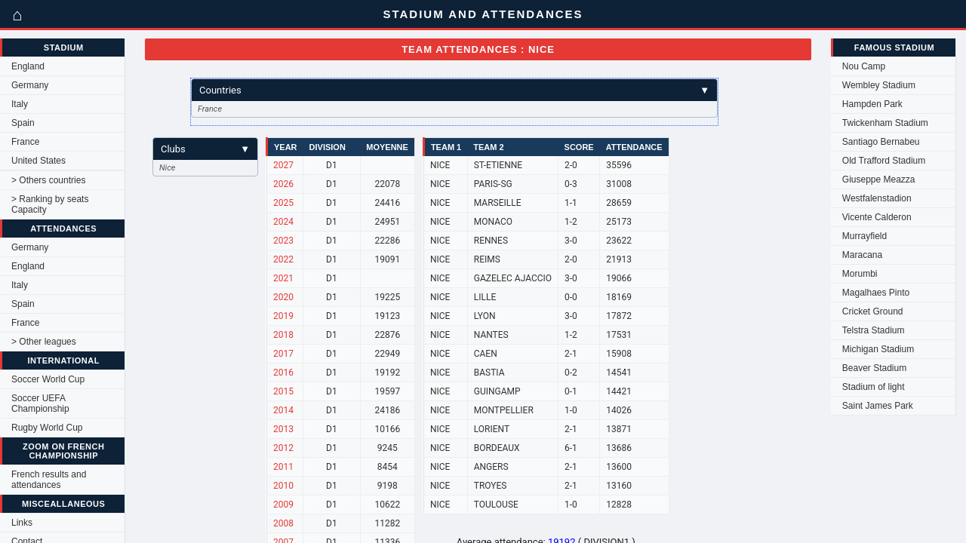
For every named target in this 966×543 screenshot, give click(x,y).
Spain (23, 123)
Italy (19, 104)
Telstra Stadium (873, 330)
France (25, 142)
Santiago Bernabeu (881, 142)
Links (21, 522)
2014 (283, 410)
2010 (283, 485)
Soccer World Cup (48, 379)
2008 (283, 523)
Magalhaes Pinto (875, 292)
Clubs (205, 149)
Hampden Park (872, 104)
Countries (454, 90)
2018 (283, 335)
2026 (283, 184)
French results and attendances (48, 479)
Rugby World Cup (47, 427)
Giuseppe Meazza (878, 179)
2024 (283, 221)
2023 (283, 240)
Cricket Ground (872, 311)
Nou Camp (863, 66)
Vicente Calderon (877, 217)
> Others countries (48, 180)
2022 (283, 259)
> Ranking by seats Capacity (49, 204)
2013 (283, 429)
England (28, 66)
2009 (283, 504)
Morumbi (860, 273)
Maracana (862, 255)
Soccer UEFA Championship (40, 403)
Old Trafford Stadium (884, 160)
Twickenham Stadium (885, 123)
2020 (283, 297)
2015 (283, 391)
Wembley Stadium (878, 85)
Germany (29, 85)
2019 (283, 316)
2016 (283, 372)
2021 (283, 278)
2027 (283, 165)
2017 (283, 353)
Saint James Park (877, 405)
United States (38, 160)
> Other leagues (43, 341)
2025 (283, 203)
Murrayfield (864, 236)
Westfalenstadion (877, 198)
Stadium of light (873, 387)
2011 (283, 467)
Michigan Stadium (878, 349)
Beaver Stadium (874, 368)
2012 (283, 448)
